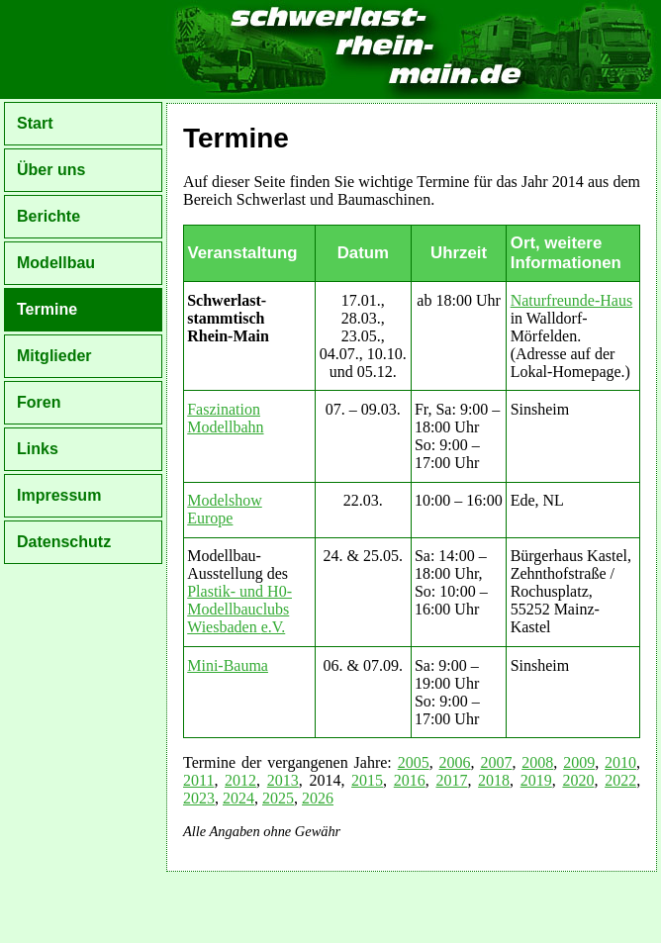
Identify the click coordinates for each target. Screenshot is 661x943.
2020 (578, 780)
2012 (240, 780)
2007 (496, 762)
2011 (198, 780)
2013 (283, 780)
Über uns (51, 169)
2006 (455, 762)
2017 (451, 780)
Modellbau (56, 262)
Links (37, 448)
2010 (620, 762)
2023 (199, 798)
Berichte (48, 216)
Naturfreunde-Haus (572, 300)
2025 (278, 798)
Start (34, 123)
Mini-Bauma (227, 665)
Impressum (59, 495)
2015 (367, 780)
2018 (494, 780)
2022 (620, 780)
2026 (317, 798)
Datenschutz (64, 541)
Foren (38, 402)
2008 (537, 762)
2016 (409, 780)
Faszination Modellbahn (225, 418)
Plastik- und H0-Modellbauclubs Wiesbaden (239, 609)
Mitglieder (54, 355)
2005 (413, 762)
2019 (536, 780)
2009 (579, 762)
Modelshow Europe (224, 509)
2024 (238, 798)
